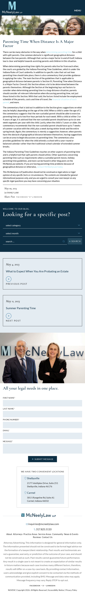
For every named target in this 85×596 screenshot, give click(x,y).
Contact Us (47, 537)
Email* (6, 431)
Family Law (13, 192)
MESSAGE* (8, 441)
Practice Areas (30, 534)
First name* (9, 398)
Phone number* (11, 420)
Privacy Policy (71, 590)
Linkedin (37, 197)
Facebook (35, 586)
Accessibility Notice (56, 590)
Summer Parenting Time (21, 308)
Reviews (37, 537)
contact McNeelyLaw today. (50, 166)
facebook (22, 197)
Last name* (9, 409)
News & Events (71, 534)
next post (13, 319)
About (9, 534)
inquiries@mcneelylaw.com (43, 524)
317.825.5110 (43, 529)
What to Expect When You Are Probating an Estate (37, 271)
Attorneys (18, 534)
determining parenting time (59, 52)
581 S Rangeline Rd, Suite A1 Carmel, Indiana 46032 (40, 499)
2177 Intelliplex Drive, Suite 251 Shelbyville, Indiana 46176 (42, 485)
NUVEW (11, 590)
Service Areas (44, 534)
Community (57, 534)
